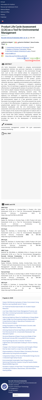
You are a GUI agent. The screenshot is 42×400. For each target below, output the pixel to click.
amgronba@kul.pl (10, 53)
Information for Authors (8, 4)
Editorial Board (5, 9)
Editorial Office (5, 12)
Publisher (3, 17)
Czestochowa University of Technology (18, 47)
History (3, 14)
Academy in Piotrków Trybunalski (16, 49)
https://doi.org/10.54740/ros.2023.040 (16, 56)
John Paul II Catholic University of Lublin (19, 51)
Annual (3, 2)
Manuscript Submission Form (9, 7)
